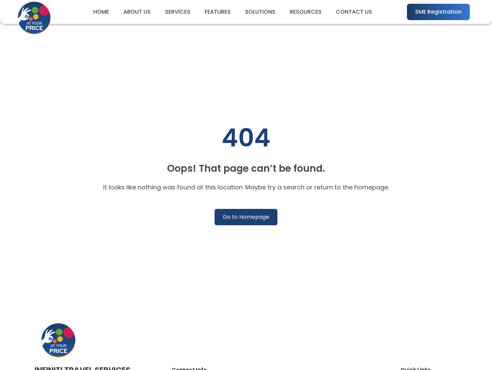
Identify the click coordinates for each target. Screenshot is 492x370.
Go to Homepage (246, 217)
